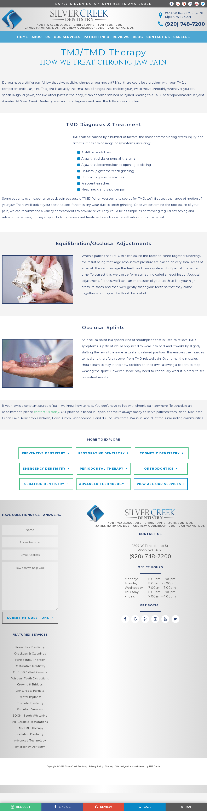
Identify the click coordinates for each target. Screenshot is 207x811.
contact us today (46, 425)
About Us (40, 38)
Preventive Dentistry (43, 467)
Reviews (121, 38)
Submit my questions (28, 635)
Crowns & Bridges (30, 703)
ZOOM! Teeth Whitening (30, 734)
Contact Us (158, 38)
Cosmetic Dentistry (160, 467)
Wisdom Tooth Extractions (30, 696)
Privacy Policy (96, 784)
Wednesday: (134, 605)
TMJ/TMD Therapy (30, 746)
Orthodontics (159, 484)
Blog (138, 38)
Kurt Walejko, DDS (58, 25)
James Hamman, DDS (47, 28)
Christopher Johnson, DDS (103, 25)
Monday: (131, 597)
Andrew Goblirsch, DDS (88, 28)
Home (22, 38)
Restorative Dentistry (101, 467)
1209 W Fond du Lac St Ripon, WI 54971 (150, 566)
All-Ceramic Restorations (30, 740)
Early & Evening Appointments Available (103, 3)
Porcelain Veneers (30, 727)
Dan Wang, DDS (126, 28)
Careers (181, 38)
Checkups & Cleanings (30, 671)
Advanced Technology (101, 500)
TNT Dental (154, 784)
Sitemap (109, 784)
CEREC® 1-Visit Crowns (30, 690)
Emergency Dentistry (43, 484)
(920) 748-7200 (150, 574)
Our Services (67, 38)
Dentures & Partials (30, 709)
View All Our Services (159, 500)
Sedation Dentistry (43, 500)
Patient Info (96, 38)
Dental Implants (30, 715)
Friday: (130, 614)
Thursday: (132, 610)
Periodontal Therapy (101, 484)
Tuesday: (131, 601)
